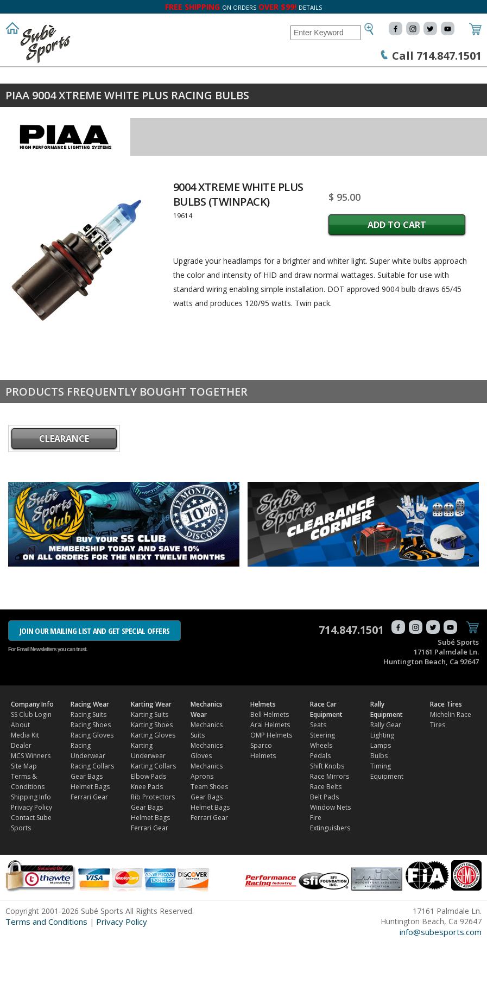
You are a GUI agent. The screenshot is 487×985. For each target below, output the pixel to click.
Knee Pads (147, 829)
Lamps (380, 787)
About (20, 767)
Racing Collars (92, 808)
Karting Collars (153, 808)
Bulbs (379, 798)
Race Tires (106, 98)
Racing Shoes (91, 767)
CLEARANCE (64, 481)
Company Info (33, 77)
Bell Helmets (269, 756)
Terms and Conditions (46, 963)
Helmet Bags (90, 829)
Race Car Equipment (376, 77)
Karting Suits (149, 756)
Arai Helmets (270, 767)
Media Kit (25, 777)
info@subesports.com (441, 974)
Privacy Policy (31, 849)
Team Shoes (209, 829)
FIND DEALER (164, 98)
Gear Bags (87, 818)
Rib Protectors (153, 839)
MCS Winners (30, 798)
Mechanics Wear (241, 77)
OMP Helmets (271, 777)
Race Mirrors (329, 818)
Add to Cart (397, 267)
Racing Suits (88, 756)
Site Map (24, 808)
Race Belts (325, 829)
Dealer (21, 787)
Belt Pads (324, 839)
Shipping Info (31, 839)
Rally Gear (385, 767)
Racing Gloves (92, 777)
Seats (318, 767)
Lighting (382, 777)
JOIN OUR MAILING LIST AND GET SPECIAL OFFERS (94, 673)
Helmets (305, 77)
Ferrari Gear (89, 839)
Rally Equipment (37, 98)
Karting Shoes (152, 767)
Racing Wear (101, 77)
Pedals (320, 798)
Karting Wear (167, 77)
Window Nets (330, 849)
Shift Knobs (327, 808)
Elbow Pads (148, 818)
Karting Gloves (153, 777)
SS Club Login (31, 756)
